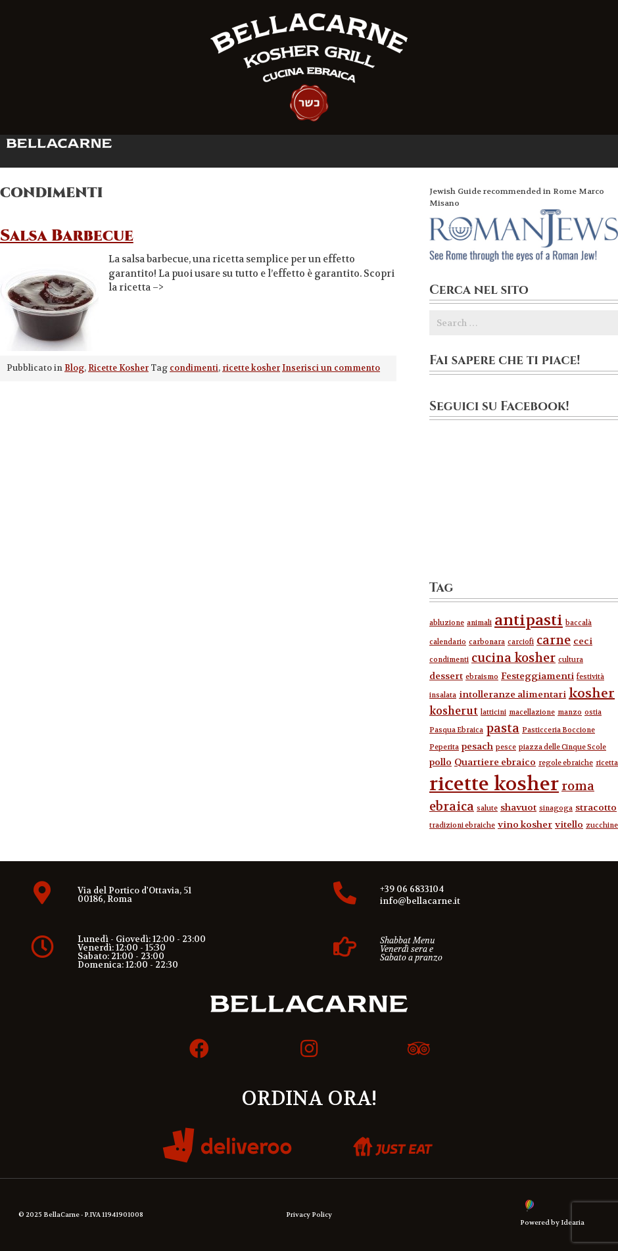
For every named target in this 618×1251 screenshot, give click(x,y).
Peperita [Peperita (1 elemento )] (444, 747)
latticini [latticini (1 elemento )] (493, 712)
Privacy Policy (309, 1214)
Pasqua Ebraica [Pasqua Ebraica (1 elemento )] (456, 730)
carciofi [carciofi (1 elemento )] (521, 642)
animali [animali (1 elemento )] (479, 623)
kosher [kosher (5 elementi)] (592, 693)
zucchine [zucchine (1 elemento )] (602, 825)
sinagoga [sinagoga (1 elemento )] (556, 808)
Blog (74, 368)
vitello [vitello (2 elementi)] (569, 824)
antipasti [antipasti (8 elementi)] (528, 620)
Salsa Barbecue (66, 236)
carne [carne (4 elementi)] (553, 640)
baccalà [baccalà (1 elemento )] (578, 623)
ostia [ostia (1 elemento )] (593, 712)
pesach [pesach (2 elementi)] (477, 746)
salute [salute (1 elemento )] (487, 808)
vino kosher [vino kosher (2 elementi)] (525, 824)
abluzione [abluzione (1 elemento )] (446, 623)
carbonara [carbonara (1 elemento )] (487, 642)
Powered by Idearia (552, 1222)
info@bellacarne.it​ (420, 901)
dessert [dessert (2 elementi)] (446, 676)
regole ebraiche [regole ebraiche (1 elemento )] (565, 763)
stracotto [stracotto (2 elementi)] (596, 807)
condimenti (194, 368)
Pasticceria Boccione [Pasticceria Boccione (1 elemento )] (558, 730)
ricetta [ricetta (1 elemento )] (607, 763)
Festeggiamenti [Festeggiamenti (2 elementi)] (537, 676)
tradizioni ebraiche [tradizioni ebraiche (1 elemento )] (462, 825)
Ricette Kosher (118, 368)
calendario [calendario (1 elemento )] (447, 642)
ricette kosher (251, 368)
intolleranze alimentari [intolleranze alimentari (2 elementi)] (512, 694)
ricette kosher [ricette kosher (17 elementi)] (494, 784)
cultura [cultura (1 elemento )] (570, 659)
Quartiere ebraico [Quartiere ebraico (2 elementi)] (495, 762)
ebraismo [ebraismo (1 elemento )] (481, 677)
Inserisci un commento (331, 368)
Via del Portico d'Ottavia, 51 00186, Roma (134, 895)
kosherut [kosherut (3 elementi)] (453, 711)
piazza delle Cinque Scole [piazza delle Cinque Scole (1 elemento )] (562, 747)
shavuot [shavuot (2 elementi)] (518, 807)
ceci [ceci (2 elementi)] (582, 641)
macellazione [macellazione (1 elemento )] (532, 712)
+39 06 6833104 (412, 889)
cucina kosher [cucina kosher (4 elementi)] (513, 658)
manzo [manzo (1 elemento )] (570, 712)
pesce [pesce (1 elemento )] (506, 747)
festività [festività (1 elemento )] (590, 677)
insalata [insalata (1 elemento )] (442, 695)
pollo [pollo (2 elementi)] (440, 762)
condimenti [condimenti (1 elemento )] (449, 659)
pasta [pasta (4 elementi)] (502, 728)
